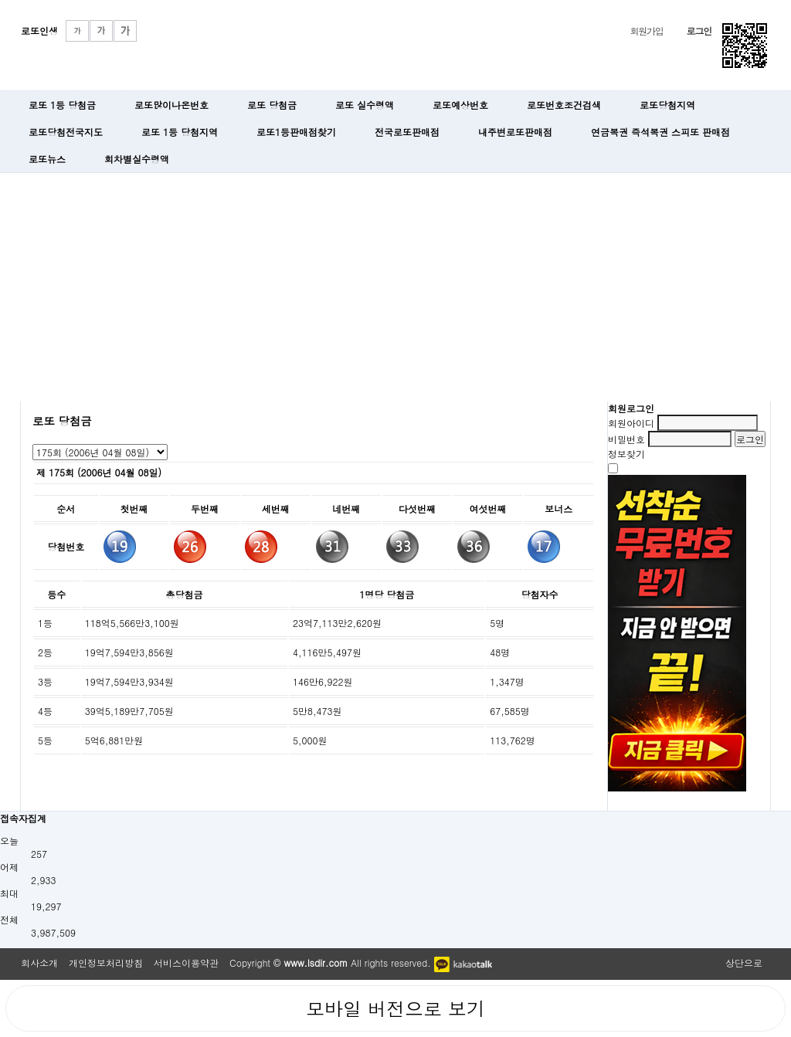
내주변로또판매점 (515, 131)
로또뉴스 (47, 158)
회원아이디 (631, 422)
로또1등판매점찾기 (296, 131)
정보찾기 (626, 453)
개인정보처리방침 (106, 962)
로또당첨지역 (667, 104)
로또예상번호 (460, 104)
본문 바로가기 (0, 0)
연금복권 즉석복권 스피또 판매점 (660, 131)
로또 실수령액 (364, 104)
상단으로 (743, 962)
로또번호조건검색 (564, 104)
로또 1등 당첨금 (62, 104)
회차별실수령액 (136, 158)
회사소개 (39, 962)
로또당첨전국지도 (66, 131)
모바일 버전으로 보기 (395, 1008)
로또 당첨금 (272, 104)
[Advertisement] (395, 286)
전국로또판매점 (407, 131)
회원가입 (646, 30)
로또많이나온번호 (171, 104)
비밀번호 (626, 439)
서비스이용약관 (186, 962)
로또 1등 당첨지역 (179, 131)
